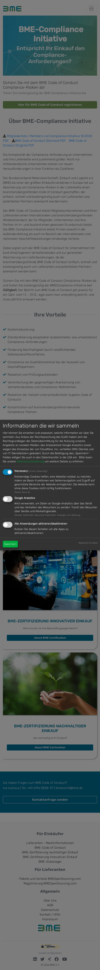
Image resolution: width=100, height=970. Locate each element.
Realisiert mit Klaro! (88, 543)
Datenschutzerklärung (30, 461)
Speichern (10, 544)
